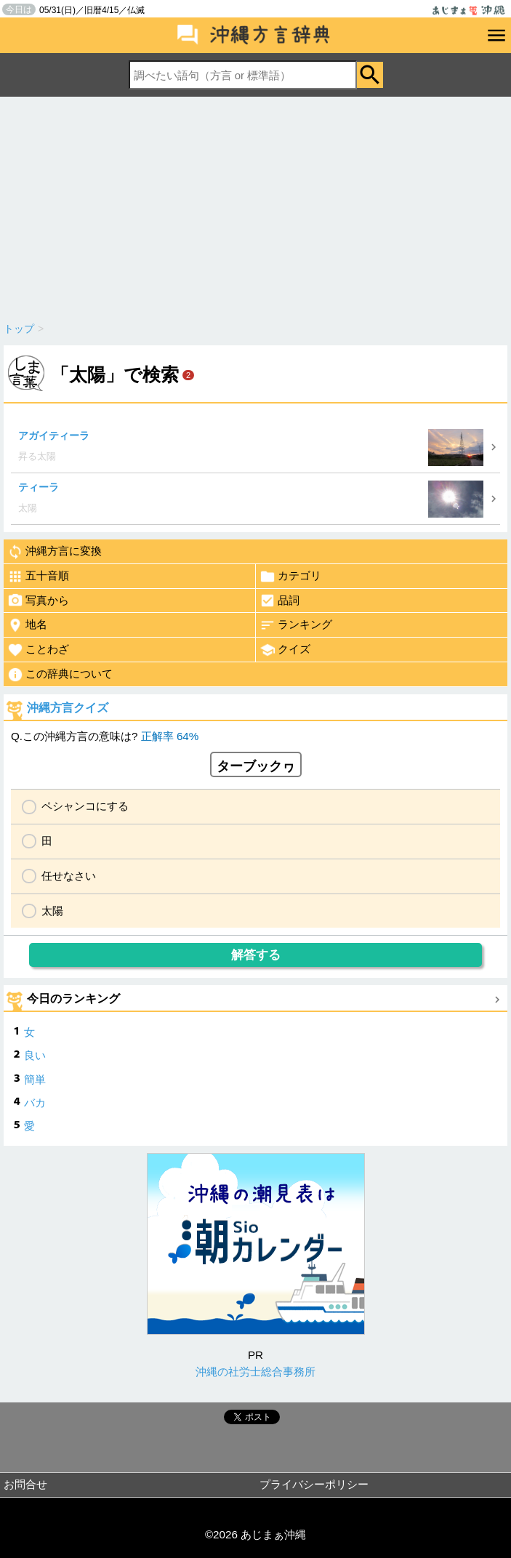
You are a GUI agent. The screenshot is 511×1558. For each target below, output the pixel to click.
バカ (35, 1102)
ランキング (295, 625)
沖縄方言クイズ (67, 708)
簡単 (35, 1079)
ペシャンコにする (85, 806)
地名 (27, 625)
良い (35, 1055)
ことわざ (38, 650)
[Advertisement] (255, 206)
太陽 (52, 910)
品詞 (279, 601)
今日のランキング (73, 998)
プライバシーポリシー (314, 1484)
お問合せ (25, 1484)
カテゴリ (290, 577)
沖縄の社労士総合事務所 (255, 1371)
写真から (38, 601)
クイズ (284, 650)
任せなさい (68, 876)
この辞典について (60, 675)
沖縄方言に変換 (54, 552)
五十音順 (38, 577)
